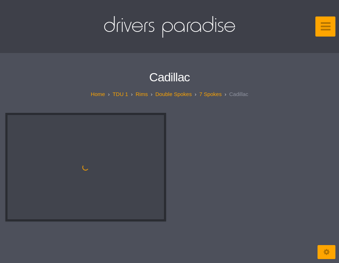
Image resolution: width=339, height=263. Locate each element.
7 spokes (210, 94)
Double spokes (173, 94)
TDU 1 (120, 94)
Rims (142, 94)
